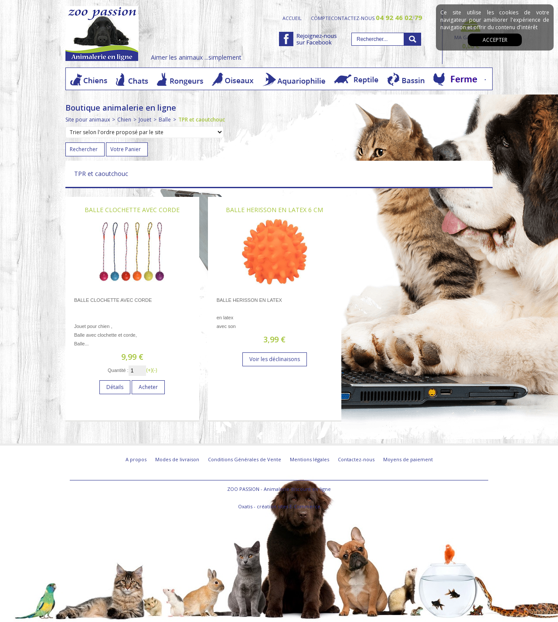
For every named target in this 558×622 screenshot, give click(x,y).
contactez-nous (376, 17)
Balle (165, 119)
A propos (136, 459)
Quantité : (118, 370)
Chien (124, 119)
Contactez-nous (356, 459)
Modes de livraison (177, 459)
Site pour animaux (87, 119)
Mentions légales (309, 459)
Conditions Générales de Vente (244, 459)
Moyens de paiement (408, 459)
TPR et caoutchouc (201, 119)
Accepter (495, 40)
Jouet (145, 119)
